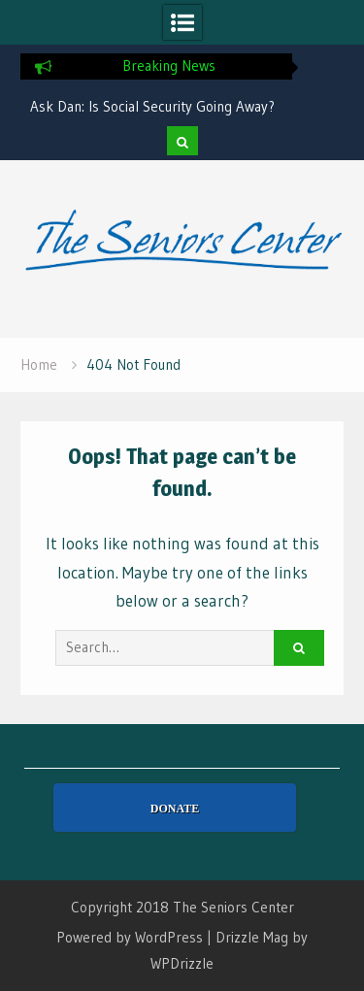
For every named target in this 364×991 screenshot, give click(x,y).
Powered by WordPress (129, 937)
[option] (156, 106)
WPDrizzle (182, 963)
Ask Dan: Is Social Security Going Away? (152, 106)
